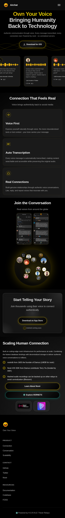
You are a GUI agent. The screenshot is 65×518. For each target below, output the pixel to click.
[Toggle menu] (59, 5)
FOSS (5, 500)
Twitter (5, 473)
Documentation (9, 490)
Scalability (7, 455)
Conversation (8, 451)
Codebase (7, 495)
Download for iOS (32, 44)
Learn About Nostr (33, 386)
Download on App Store (32, 321)
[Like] (3, 79)
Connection (7, 446)
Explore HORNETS (32, 394)
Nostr (5, 478)
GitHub (5, 468)
